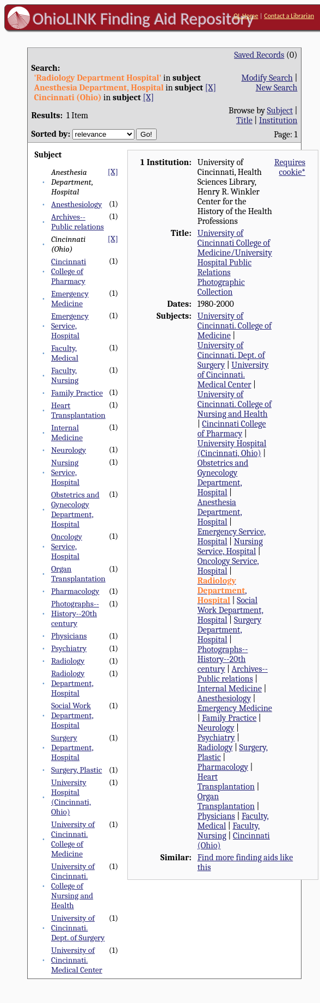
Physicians (69, 636)
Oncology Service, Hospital (66, 546)
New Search (277, 88)
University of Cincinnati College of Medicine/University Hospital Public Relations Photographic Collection (235, 262)
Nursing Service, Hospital (65, 472)
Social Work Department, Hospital (72, 715)
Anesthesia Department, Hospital (220, 512)
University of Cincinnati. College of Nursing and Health (73, 885)
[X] (210, 88)
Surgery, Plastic (76, 770)
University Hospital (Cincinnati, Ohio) (71, 797)
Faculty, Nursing (64, 375)
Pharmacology (75, 591)
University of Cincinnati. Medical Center (76, 960)
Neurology (68, 450)
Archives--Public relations (77, 222)
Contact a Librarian (289, 16)
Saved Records (259, 55)
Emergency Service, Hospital (70, 326)
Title (244, 120)
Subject (279, 111)
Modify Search (266, 78)
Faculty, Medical (64, 353)
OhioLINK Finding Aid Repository (143, 18)
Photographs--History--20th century (75, 613)
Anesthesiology (76, 204)
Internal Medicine (67, 432)
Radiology (67, 661)
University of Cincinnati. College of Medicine (73, 839)
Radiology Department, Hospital (72, 683)
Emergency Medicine (70, 298)
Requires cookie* (289, 167)
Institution (278, 120)
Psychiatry (69, 648)
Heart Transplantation (78, 410)
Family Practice (77, 393)
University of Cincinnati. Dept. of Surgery (78, 928)
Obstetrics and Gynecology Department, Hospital (75, 509)
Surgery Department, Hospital (72, 747)
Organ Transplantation (78, 573)
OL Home (245, 16)
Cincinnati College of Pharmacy (68, 271)
